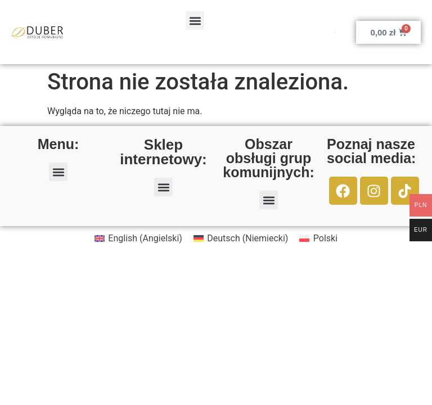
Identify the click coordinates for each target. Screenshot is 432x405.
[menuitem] (138, 238)
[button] (195, 20)
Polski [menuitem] (325, 238)
